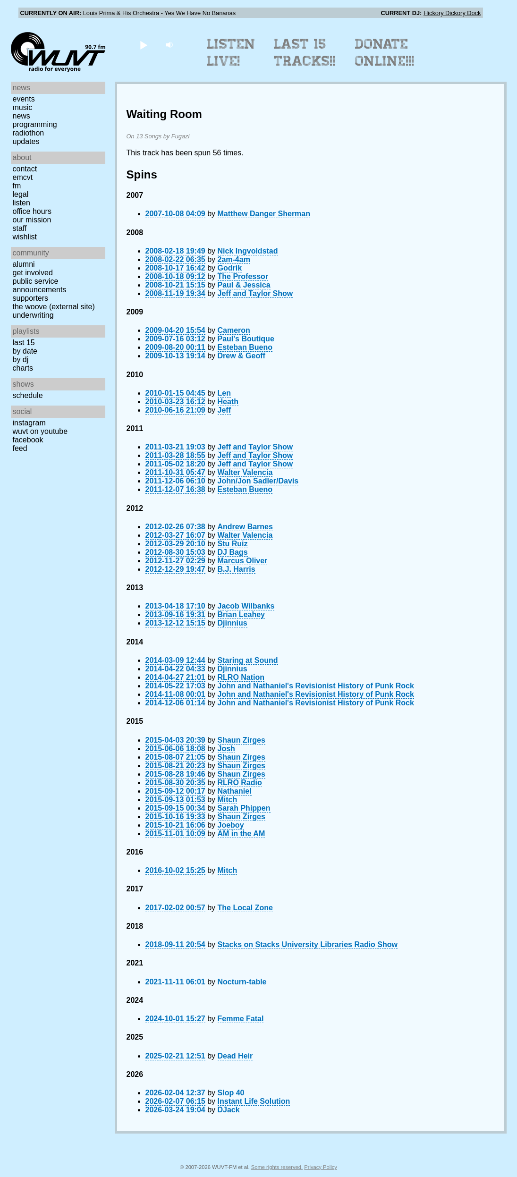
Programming (35, 124)
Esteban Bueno (245, 347)
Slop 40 (231, 1093)
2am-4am (234, 259)
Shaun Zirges (241, 740)
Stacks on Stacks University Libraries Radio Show (308, 944)
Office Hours (32, 211)
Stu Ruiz (233, 544)
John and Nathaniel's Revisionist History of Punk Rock (316, 686)
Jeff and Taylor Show (255, 293)
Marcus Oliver (243, 561)
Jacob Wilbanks (246, 606)
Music (23, 107)
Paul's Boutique (246, 339)
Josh (226, 749)
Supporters (31, 298)
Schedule (28, 395)
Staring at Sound (248, 660)
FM (17, 186)
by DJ (21, 360)
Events (24, 99)
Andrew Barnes (245, 527)
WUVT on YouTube (40, 431)
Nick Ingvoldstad (248, 251)
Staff (20, 228)
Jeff (224, 410)
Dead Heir (235, 1056)
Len (224, 393)
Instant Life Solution (254, 1101)
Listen (21, 203)
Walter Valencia (245, 472)
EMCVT (23, 177)
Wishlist (25, 237)
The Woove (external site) (54, 307)
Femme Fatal (241, 1019)
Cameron (234, 330)
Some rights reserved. (277, 1167)
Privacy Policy (320, 1167)
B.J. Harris (236, 569)
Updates (26, 141)
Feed (20, 448)
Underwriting (33, 315)
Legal (21, 194)
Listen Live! (231, 52)
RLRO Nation (241, 677)
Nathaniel (235, 791)
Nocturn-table (242, 982)
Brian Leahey (241, 614)
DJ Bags (233, 552)
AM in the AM (241, 834)
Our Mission (32, 220)
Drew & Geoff (241, 356)
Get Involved (33, 273)
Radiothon (28, 133)
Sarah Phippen (244, 808)
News (21, 116)
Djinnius (232, 623)
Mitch (227, 800)
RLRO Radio (240, 783)
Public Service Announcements (40, 285)
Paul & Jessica (244, 285)
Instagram (29, 423)
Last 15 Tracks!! (305, 52)
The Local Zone (245, 908)
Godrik (230, 268)
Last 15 (24, 343)
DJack (229, 1110)
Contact (25, 169)
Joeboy (231, 825)
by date (25, 351)
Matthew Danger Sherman (264, 214)
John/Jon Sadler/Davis (258, 481)
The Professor (243, 276)
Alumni (24, 264)
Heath (228, 402)
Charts (23, 368)
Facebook (28, 440)
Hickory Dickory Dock (452, 13)
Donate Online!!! (385, 52)
